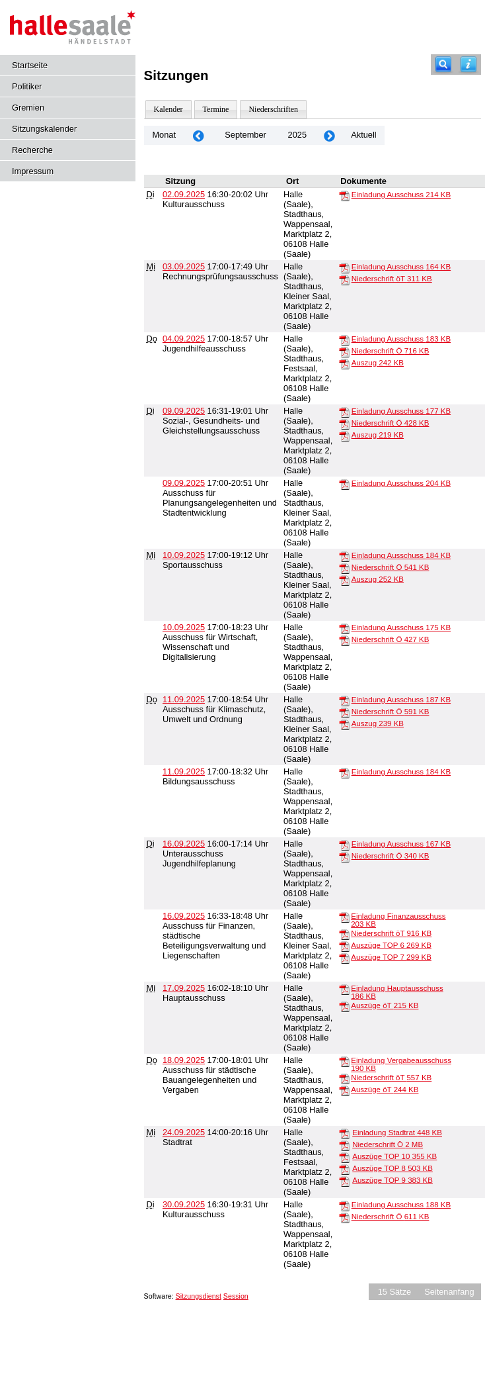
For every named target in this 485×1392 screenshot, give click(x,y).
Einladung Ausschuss (401, 195)
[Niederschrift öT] (344, 279)
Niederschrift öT (392, 279)
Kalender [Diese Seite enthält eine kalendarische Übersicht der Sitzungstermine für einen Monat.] (168, 109)
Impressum (33, 171)
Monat (164, 135)
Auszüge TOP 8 (392, 1168)
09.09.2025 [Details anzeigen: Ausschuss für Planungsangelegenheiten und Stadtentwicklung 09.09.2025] (184, 483)
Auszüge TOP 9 (392, 1180)
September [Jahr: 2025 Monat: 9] (245, 135)
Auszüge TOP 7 (391, 957)
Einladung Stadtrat (397, 1133)
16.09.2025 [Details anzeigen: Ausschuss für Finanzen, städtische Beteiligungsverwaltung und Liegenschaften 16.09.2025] (184, 916)
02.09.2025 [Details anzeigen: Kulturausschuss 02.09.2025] (184, 194)
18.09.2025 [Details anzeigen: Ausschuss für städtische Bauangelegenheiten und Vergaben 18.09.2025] (184, 1060)
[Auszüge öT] (344, 1006)
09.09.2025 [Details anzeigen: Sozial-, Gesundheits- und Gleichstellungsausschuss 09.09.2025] (184, 411)
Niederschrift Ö (390, 351)
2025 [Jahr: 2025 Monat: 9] (297, 135)
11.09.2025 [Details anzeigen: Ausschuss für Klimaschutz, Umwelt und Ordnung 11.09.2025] (184, 699)
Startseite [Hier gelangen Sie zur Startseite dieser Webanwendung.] (30, 65)
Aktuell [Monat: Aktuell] (363, 135)
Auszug (378, 363)
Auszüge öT (384, 1005)
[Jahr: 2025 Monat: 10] (329, 135)
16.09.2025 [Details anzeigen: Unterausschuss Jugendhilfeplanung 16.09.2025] (184, 844)
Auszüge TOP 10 (394, 1156)
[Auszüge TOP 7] (344, 958)
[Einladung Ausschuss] (344, 195)
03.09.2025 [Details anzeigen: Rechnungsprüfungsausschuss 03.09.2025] (184, 266)
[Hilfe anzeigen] (468, 64)
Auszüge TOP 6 (391, 945)
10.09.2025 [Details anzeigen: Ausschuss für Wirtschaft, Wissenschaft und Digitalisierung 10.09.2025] (184, 627)
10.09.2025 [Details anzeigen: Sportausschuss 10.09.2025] (184, 555)
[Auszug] (344, 363)
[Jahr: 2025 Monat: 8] (198, 135)
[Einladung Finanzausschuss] (344, 917)
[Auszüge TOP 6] (344, 946)
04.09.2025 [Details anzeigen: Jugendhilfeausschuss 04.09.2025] (184, 339)
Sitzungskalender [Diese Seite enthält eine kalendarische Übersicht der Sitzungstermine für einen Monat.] (44, 129)
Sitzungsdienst (198, 1296)
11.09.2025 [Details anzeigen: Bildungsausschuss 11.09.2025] (184, 771)
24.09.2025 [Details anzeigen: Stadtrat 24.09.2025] (184, 1132)
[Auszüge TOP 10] (344, 1157)
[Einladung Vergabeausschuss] (344, 1061)
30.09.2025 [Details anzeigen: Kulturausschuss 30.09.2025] (184, 1204)
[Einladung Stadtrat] (344, 1133)
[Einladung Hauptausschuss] (344, 989)
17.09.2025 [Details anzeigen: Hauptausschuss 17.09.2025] (184, 988)
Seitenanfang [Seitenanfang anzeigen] (449, 1292)
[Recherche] (443, 64)
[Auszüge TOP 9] (344, 1181)
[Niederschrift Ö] (344, 351)
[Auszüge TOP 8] (344, 1169)
